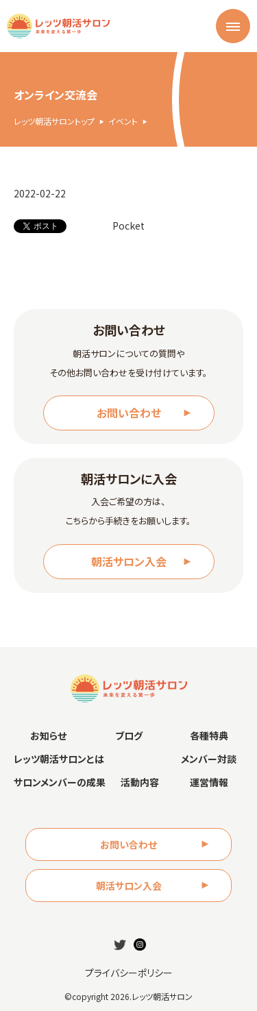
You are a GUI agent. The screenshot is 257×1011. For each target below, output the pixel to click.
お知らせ (48, 735)
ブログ (129, 735)
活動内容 (140, 782)
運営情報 (209, 782)
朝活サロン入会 (129, 561)
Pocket (128, 225)
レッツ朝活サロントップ (54, 121)
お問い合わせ (129, 412)
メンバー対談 (208, 759)
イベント (123, 121)
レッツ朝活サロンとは (59, 759)
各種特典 (209, 735)
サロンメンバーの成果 (60, 782)
